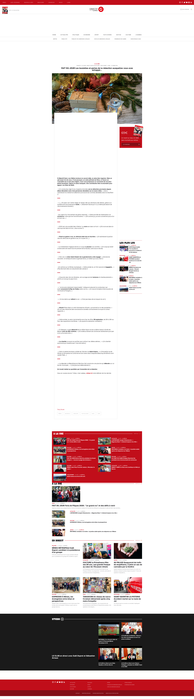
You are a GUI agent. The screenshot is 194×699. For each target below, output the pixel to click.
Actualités (64, 34)
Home (54, 34)
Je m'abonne (126, 144)
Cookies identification (98, 693)
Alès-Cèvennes (15, 2)
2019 (99, 413)
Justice (118, 34)
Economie (87, 34)
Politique (76, 34)
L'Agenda (139, 34)
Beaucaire (41, 2)
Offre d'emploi (128, 682)
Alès (93, 413)
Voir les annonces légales (113, 686)
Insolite (76, 413)
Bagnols (67, 413)
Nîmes (4, 2)
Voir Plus (136, 433)
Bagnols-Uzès (28, 2)
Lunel (68, 2)
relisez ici (89, 373)
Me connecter (185, 9)
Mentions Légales (86, 693)
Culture (128, 34)
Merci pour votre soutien (112, 693)
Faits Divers (107, 34)
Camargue (51, 2)
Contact (78, 693)
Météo (108, 682)
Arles (61, 2)
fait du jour (85, 413)
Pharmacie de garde (129, 684)
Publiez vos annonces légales (114, 684)
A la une (97, 63)
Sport (97, 34)
